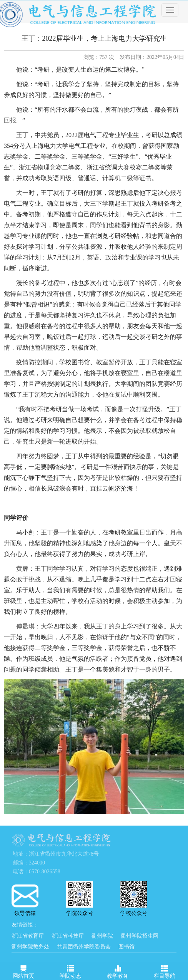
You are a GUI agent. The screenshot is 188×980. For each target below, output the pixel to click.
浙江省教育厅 (28, 936)
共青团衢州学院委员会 (84, 947)
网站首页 (23, 970)
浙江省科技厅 (68, 936)
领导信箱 (25, 900)
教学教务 (117, 970)
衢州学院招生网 (139, 936)
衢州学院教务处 (30, 947)
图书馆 (126, 947)
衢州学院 (102, 936)
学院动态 (70, 970)
